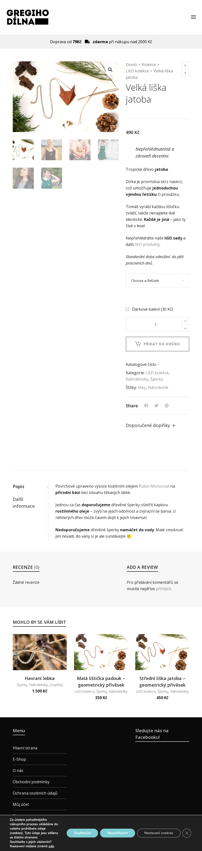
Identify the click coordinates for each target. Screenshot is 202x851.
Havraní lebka (40, 678)
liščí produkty (147, 244)
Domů (131, 64)
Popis (18, 486)
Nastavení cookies (158, 833)
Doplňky (56, 684)
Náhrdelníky (137, 379)
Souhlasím (82, 833)
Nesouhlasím (117, 833)
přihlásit (163, 588)
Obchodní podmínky (31, 782)
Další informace (24, 502)
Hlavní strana (25, 748)
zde (51, 846)
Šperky (156, 379)
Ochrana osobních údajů (35, 793)
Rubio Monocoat (154, 486)
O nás (18, 770)
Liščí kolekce (137, 71)
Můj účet (21, 804)
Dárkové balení (150, 309)
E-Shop (19, 759)
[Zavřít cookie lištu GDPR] (186, 833)
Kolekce (149, 64)
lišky (142, 387)
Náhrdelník (158, 387)
